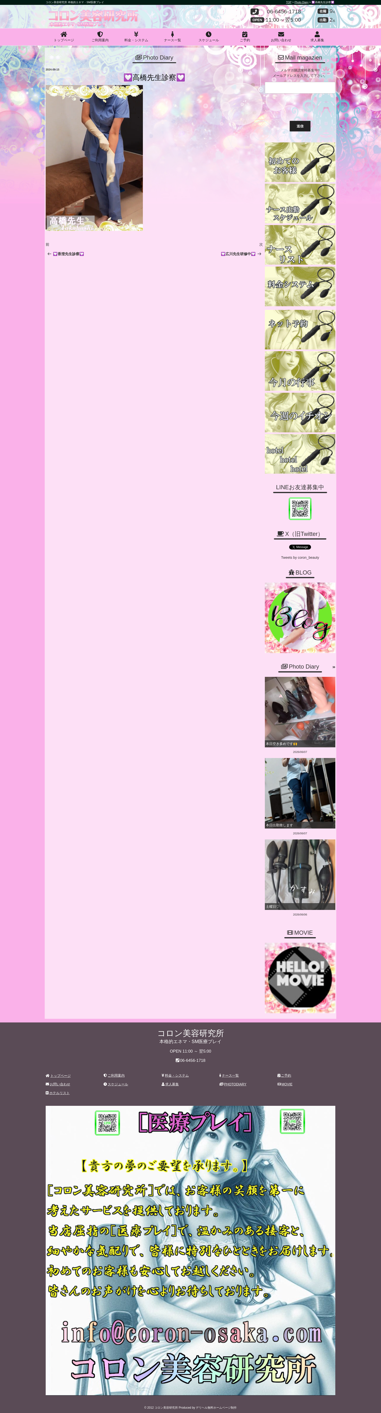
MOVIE (285, 1082)
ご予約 (245, 36)
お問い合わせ (281, 36)
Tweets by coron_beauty (300, 557)
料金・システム (136, 36)
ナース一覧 (172, 36)
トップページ (64, 36)
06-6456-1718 (284, 12)
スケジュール (209, 36)
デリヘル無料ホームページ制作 (216, 1405)
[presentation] (300, 106)
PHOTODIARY (232, 1082)
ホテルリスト (58, 1090)
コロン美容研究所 (81, 13)
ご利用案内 (100, 36)
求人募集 (317, 36)
